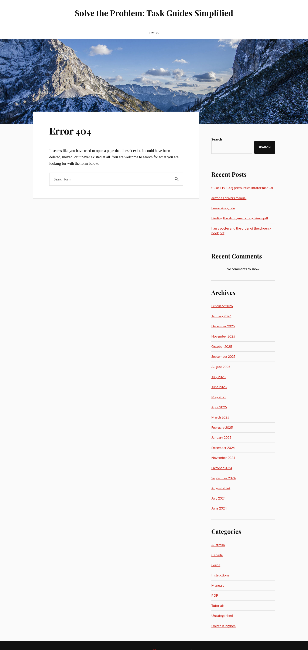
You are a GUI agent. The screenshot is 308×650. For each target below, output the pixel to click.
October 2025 (221, 346)
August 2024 (220, 488)
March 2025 (220, 417)
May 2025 (218, 397)
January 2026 (221, 316)
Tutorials (217, 605)
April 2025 (219, 407)
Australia (218, 545)
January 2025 (221, 437)
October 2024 (221, 468)
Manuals (217, 585)
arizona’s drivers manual (228, 198)
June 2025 (219, 387)
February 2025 (222, 427)
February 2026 (222, 306)
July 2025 (218, 377)
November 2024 (223, 458)
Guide (215, 565)
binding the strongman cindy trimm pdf (239, 218)
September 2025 (223, 356)
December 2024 (223, 448)
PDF (214, 595)
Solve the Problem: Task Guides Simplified (154, 12)
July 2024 (218, 498)
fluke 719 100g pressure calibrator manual (242, 188)
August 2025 (220, 367)
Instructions (220, 575)
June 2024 (219, 508)
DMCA (154, 32)
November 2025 (223, 336)
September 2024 (223, 478)
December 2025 (223, 326)
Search (216, 139)
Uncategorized (222, 615)
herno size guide (223, 208)
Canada (217, 555)
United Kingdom (223, 626)
